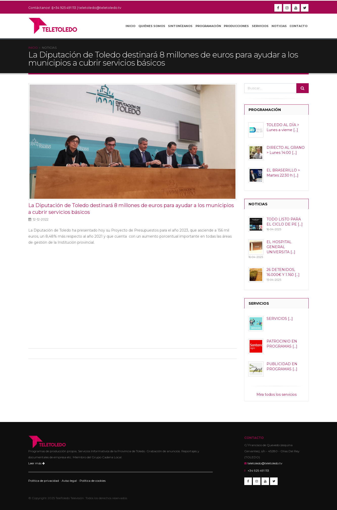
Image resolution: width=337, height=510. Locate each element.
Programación (208, 26)
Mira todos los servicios (276, 394)
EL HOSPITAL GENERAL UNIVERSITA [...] (281, 247)
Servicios (260, 26)
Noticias (279, 26)
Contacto (298, 26)
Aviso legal (69, 481)
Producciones (236, 26)
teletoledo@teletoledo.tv (100, 8)
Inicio (130, 26)
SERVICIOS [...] (280, 318)
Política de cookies (93, 481)
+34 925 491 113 (65, 8)
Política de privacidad (43, 481)
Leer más (36, 463)
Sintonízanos (180, 26)
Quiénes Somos (151, 26)
